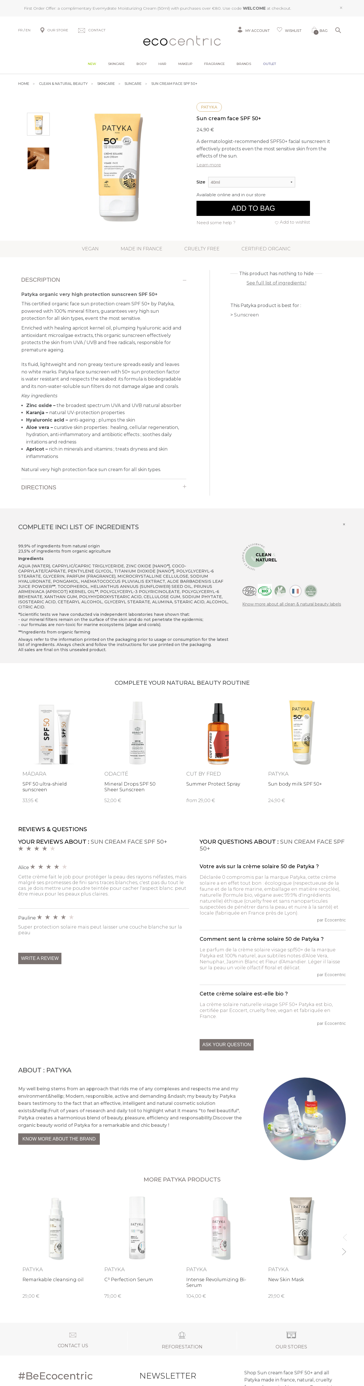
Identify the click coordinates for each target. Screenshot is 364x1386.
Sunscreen (246, 315)
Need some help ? (216, 222)
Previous (344, 1234)
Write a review (40, 958)
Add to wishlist (295, 222)
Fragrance (214, 64)
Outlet (269, 64)
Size (201, 182)
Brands (244, 64)
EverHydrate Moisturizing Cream (124, 8)
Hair (162, 64)
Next (344, 1249)
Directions (38, 487)
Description (40, 280)
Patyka (209, 107)
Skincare (116, 64)
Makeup (185, 64)
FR (20, 30)
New (92, 64)
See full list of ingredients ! (276, 283)
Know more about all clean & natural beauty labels (291, 604)
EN (28, 30)
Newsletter (156, 1376)
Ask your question (226, 1044)
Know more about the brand (59, 1138)
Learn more (209, 164)
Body (141, 64)
